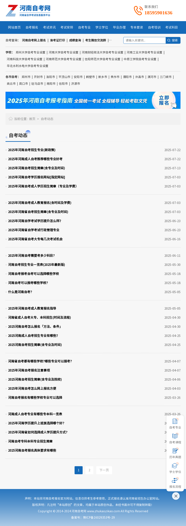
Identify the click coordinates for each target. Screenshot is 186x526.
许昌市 (139, 76)
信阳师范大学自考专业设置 (102, 59)
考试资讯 (49, 27)
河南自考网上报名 (34, 40)
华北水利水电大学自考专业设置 (27, 65)
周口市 (23, 83)
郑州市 (26, 76)
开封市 (38, 76)
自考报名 (31, 27)
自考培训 (154, 27)
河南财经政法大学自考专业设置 (102, 52)
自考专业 (84, 27)
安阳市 (78, 76)
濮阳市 (127, 76)
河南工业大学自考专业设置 (144, 52)
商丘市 (11, 83)
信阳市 (63, 83)
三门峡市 (166, 76)
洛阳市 (50, 76)
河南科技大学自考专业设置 (24, 59)
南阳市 (51, 83)
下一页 (104, 470)
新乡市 (102, 76)
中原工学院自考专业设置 (140, 59)
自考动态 (47, 118)
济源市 (75, 83)
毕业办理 (119, 27)
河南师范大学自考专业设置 (63, 59)
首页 (32, 118)
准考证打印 (57, 40)
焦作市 (115, 76)
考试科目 (171, 27)
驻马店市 (37, 83)
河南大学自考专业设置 (63, 52)
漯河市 (151, 76)
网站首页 (14, 27)
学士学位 (101, 27)
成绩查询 (75, 40)
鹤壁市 (90, 76)
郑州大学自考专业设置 (30, 52)
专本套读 (136, 27)
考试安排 (66, 27)
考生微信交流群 (95, 40)
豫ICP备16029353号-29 (99, 517)
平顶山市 (64, 76)
